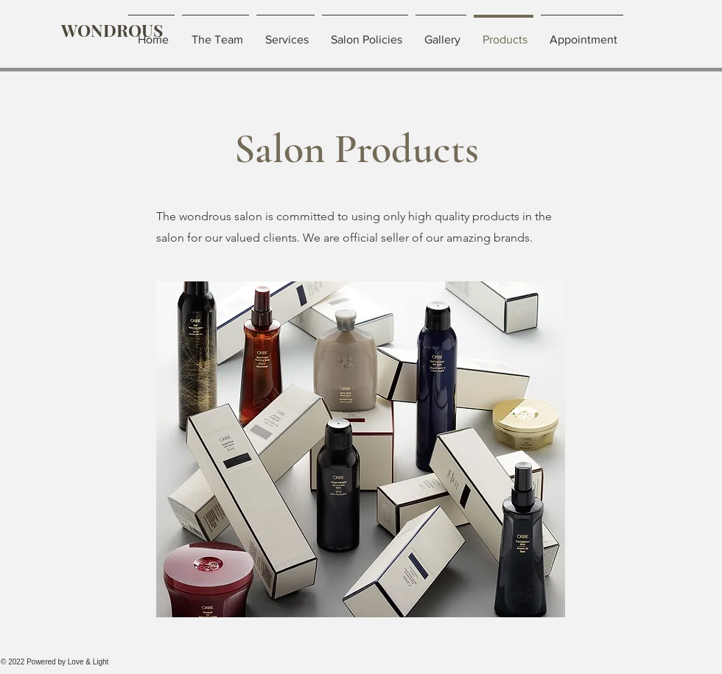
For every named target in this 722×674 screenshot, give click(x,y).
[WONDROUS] (111, 30)
